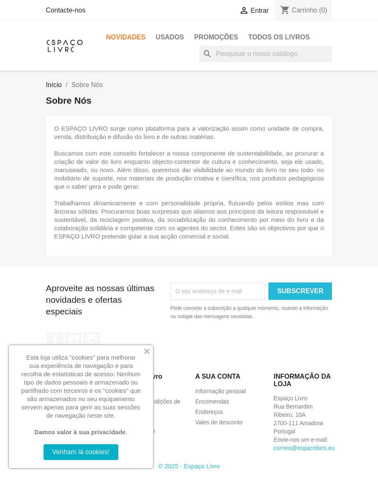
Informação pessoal (220, 391)
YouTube (73, 340)
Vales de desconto (219, 422)
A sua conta (218, 376)
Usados (170, 37)
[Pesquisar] (265, 54)
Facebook (55, 340)
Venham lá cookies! (81, 451)
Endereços (209, 412)
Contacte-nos (65, 10)
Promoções (216, 37)
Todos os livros (279, 37)
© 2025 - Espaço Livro (189, 466)
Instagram (91, 340)
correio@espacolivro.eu (304, 448)
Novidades (126, 37)
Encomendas (212, 401)
